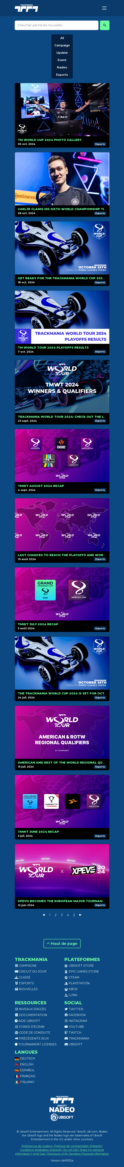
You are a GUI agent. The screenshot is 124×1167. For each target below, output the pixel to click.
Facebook (75, 1015)
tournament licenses (36, 1044)
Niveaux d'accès (30, 1009)
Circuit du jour (30, 971)
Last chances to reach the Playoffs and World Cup (66, 555)
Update (62, 52)
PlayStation (77, 983)
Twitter (73, 1009)
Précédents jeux (32, 1038)
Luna (70, 995)
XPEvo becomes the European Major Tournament (63, 901)
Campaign (62, 45)
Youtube (74, 1026)
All (62, 38)
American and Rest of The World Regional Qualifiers (67, 762)
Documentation (31, 1015)
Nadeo (62, 67)
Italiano (24, 1082)
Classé (22, 977)
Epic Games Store (81, 971)
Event (62, 60)
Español (25, 1070)
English (24, 1064)
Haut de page (62, 943)
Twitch (72, 1032)
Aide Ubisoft (27, 1021)
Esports (62, 75)
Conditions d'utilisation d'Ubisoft (41, 1150)
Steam (71, 977)
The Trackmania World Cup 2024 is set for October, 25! (69, 693)
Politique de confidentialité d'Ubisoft (78, 1146)
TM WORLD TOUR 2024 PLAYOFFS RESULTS (53, 347)
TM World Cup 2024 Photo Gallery (50, 140)
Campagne (26, 965)
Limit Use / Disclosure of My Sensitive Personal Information (71, 1153)
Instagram (75, 1021)
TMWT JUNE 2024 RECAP (38, 831)
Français (25, 1076)
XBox (71, 989)
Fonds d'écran (29, 1026)
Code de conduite (32, 1032)
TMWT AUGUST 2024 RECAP (41, 486)
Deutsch (25, 1058)
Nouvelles (26, 989)
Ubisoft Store (79, 965)
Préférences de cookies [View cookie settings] (37, 1146)
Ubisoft (73, 1044)
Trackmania (76, 1038)
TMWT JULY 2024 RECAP (38, 624)
